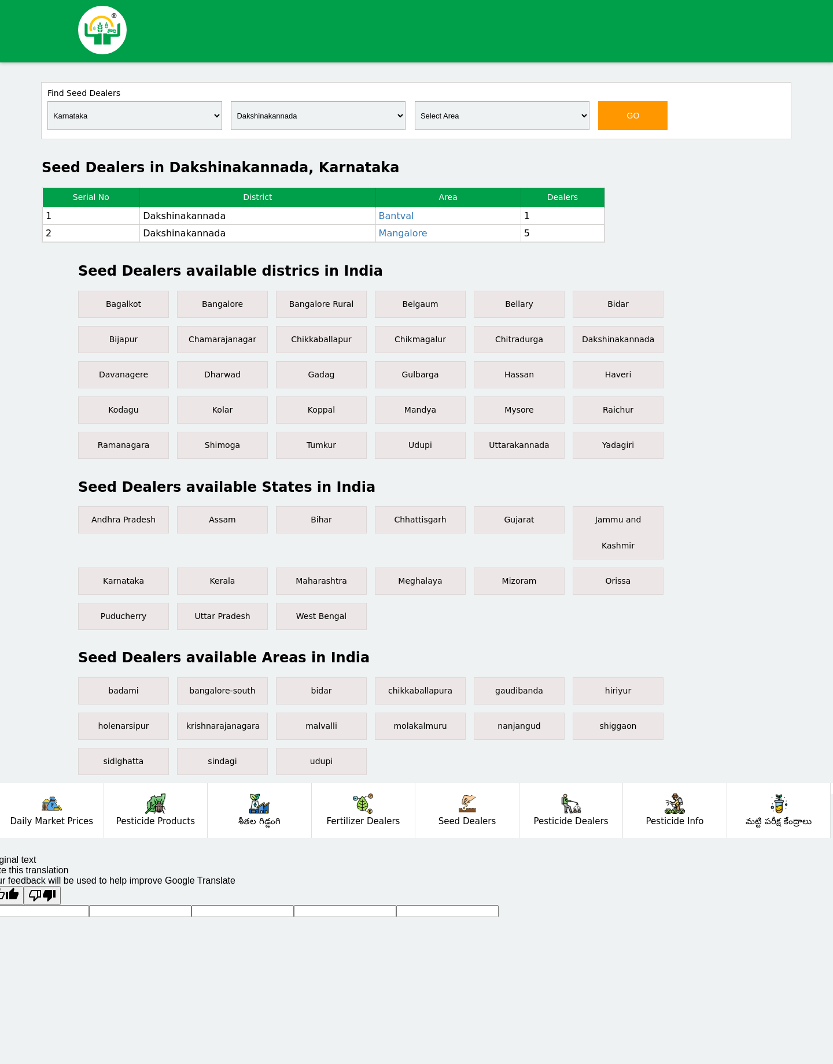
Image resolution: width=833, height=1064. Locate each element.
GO (633, 115)
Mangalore (403, 233)
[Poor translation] (42, 895)
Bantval (396, 215)
